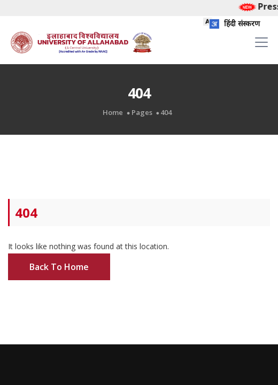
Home (113, 112)
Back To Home (59, 267)
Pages (142, 112)
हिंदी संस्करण (231, 23)
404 (166, 112)
